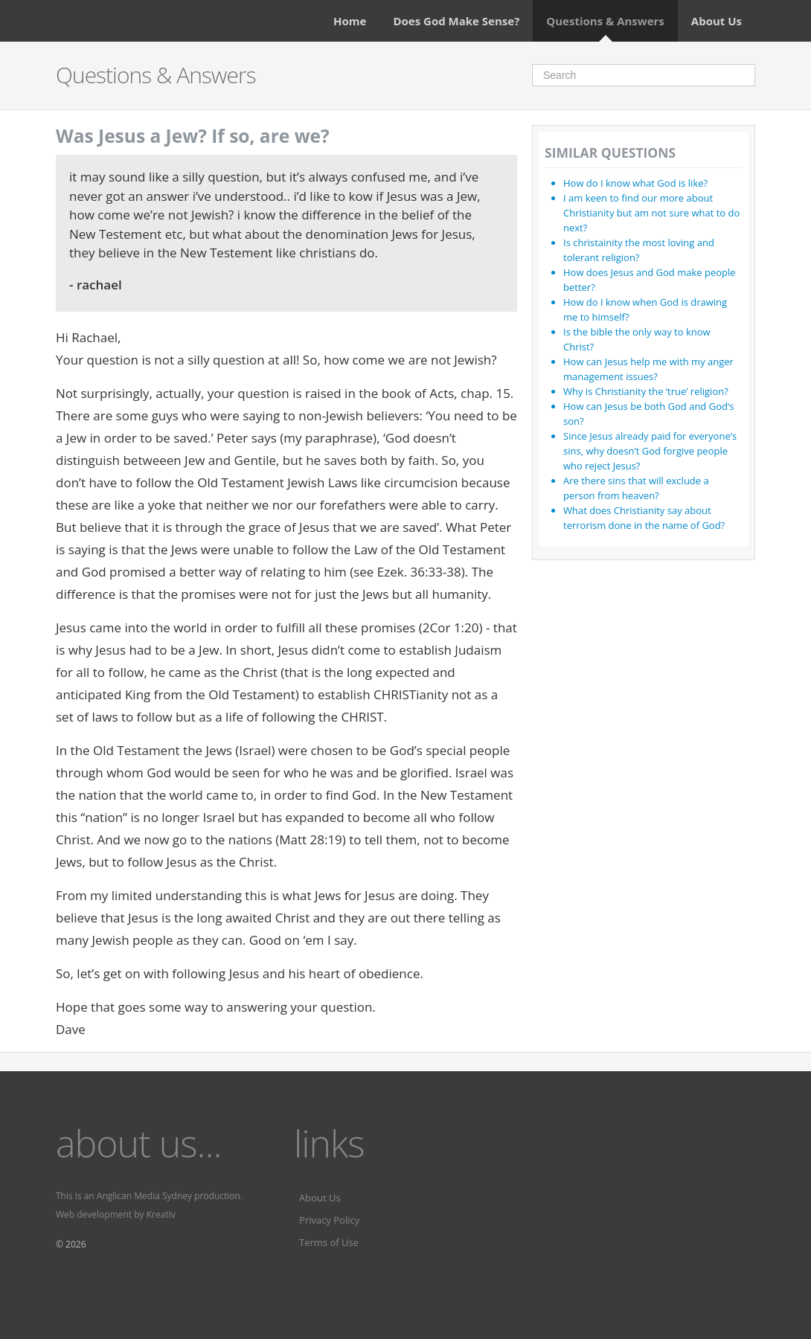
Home (349, 20)
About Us (716, 20)
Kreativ (161, 1214)
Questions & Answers (605, 20)
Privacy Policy (329, 1220)
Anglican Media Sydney (144, 1195)
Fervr (188, 1214)
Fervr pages (226, 1214)
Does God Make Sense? (456, 20)
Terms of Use (329, 1242)
